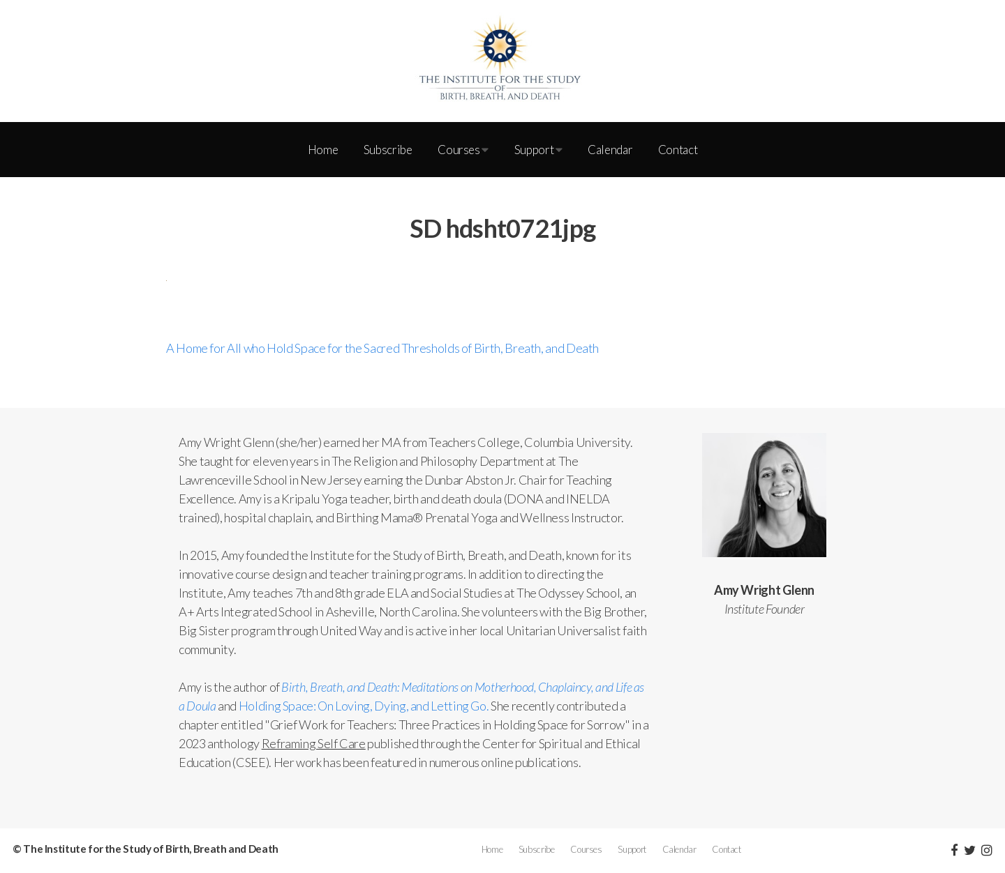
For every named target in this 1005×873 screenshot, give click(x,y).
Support (538, 149)
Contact (677, 149)
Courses (463, 149)
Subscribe (388, 149)
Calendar (610, 149)
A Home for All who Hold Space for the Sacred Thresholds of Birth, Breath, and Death (382, 348)
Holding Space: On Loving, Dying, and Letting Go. (364, 705)
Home (323, 149)
